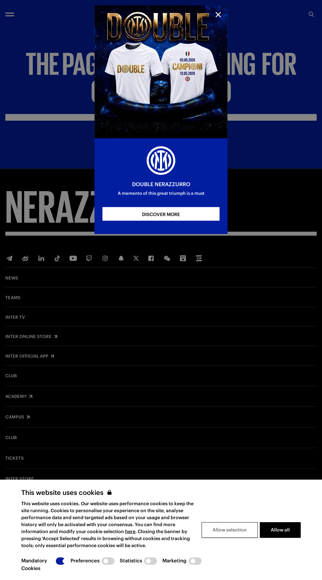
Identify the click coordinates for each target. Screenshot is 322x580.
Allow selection (230, 530)
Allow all (280, 530)
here (130, 531)
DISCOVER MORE (161, 214)
